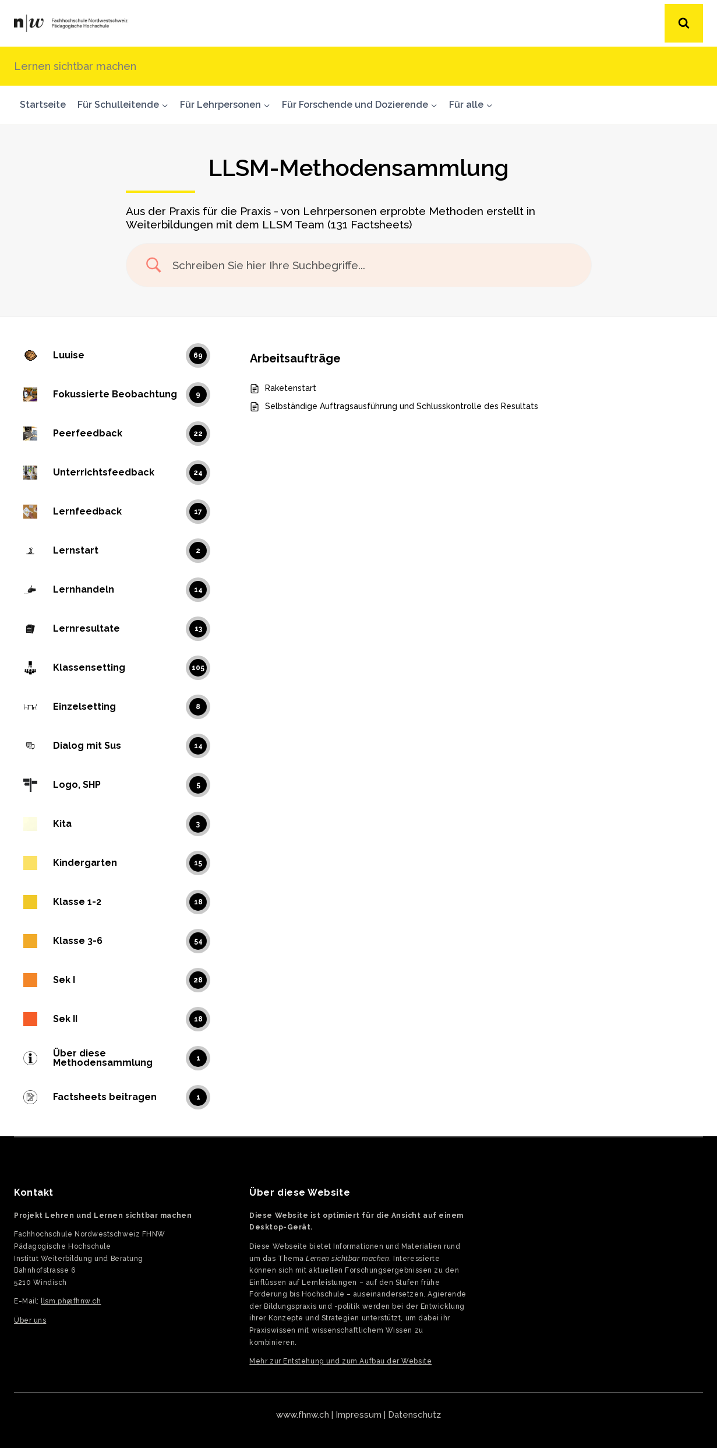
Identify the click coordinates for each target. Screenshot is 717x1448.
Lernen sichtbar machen (75, 66)
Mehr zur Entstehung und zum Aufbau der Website (340, 1361)
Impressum (358, 1415)
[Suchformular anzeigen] (684, 23)
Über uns (30, 1320)
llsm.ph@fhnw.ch (71, 1301)
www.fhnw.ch (302, 1415)
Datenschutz (414, 1415)
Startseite (43, 104)
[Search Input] (373, 265)
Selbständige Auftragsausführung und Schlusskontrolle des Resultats (401, 406)
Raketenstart (290, 388)
